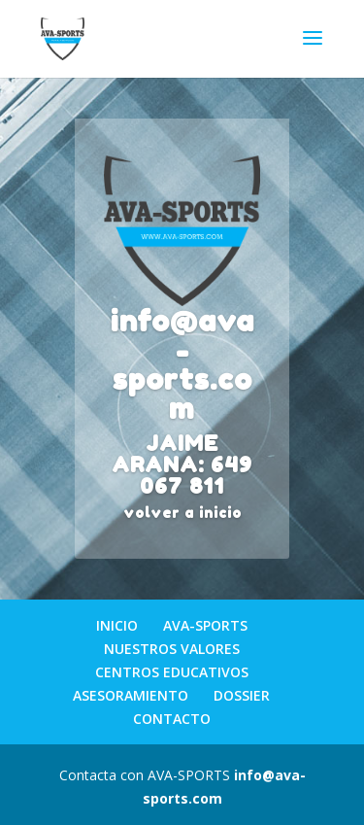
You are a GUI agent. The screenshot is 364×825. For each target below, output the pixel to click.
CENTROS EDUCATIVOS (171, 672)
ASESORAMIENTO (130, 695)
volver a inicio (182, 512)
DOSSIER (242, 695)
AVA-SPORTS (205, 625)
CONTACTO (172, 718)
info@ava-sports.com (182, 364)
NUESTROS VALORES (172, 648)
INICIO (117, 625)
